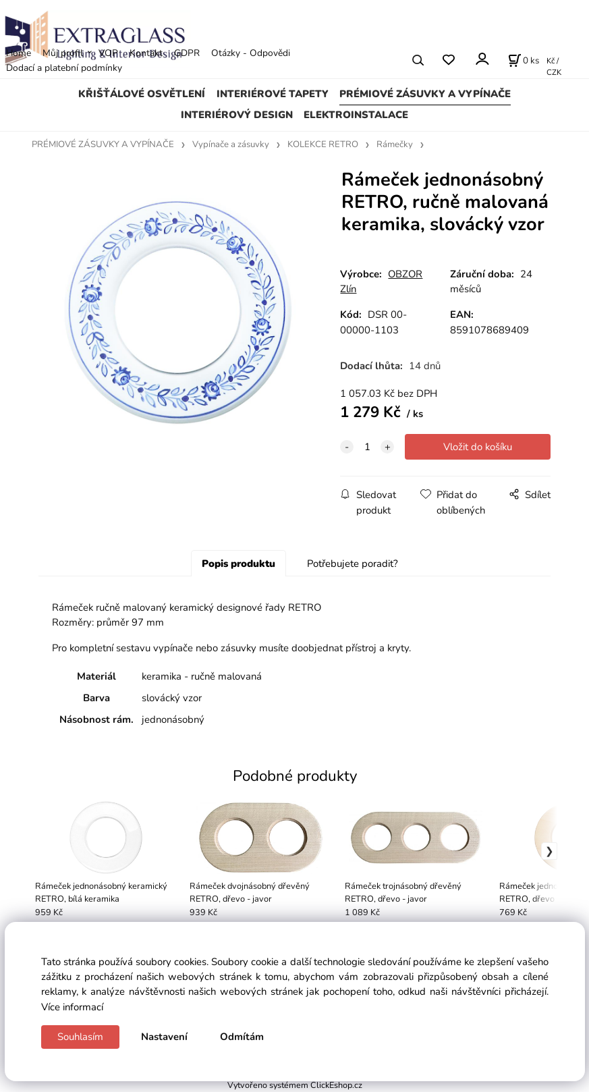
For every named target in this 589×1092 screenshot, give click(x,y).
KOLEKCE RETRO (322, 144)
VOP (108, 53)
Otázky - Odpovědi (250, 53)
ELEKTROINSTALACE (356, 114)
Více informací (72, 1007)
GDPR (187, 53)
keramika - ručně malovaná (202, 676)
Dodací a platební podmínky (64, 67)
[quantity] (367, 447)
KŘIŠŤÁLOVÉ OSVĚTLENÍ (141, 94)
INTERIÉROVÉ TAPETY (273, 94)
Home (18, 53)
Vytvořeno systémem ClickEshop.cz (294, 1085)
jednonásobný (173, 719)
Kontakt (146, 53)
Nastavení (164, 1036)
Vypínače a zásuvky (230, 144)
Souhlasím (80, 1036)
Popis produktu (238, 563)
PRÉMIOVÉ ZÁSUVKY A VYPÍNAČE (425, 94)
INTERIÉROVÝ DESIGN (237, 114)
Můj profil (63, 53)
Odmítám (242, 1036)
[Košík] (523, 60)
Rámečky (394, 144)
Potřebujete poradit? (352, 563)
